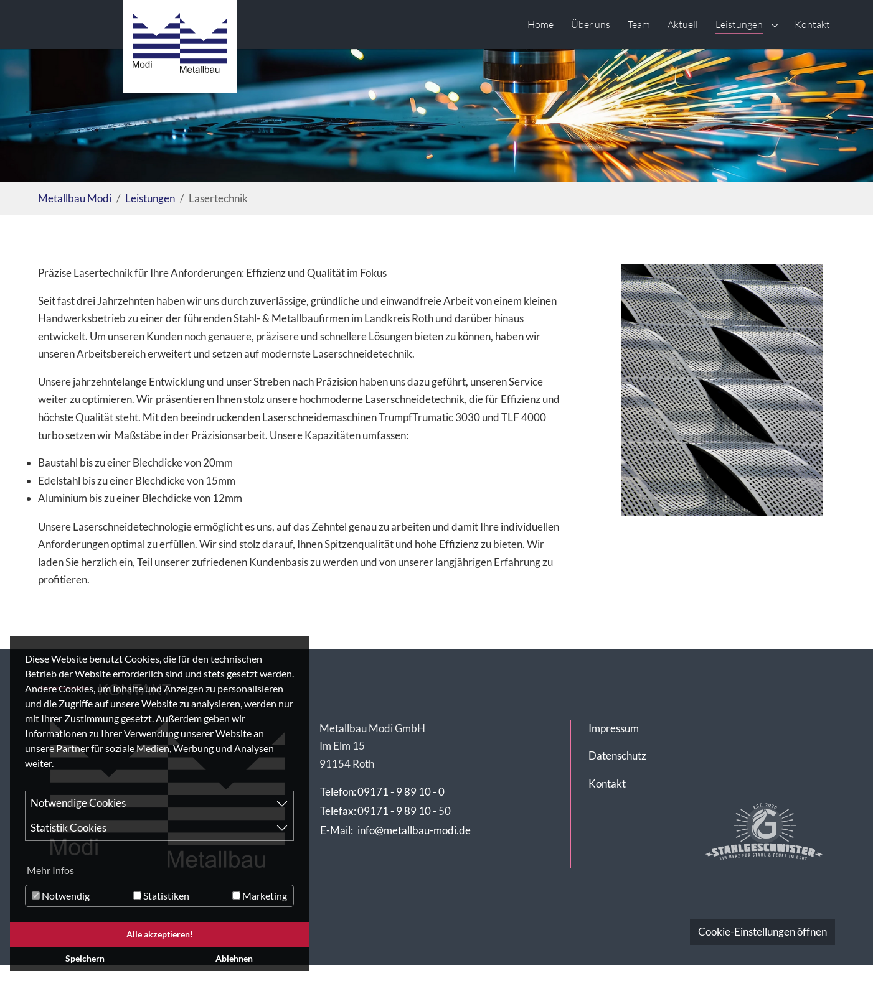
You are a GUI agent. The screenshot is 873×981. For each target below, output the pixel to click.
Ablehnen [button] (234, 958)
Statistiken (161, 895)
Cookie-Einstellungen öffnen (762, 931)
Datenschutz (617, 755)
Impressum (613, 728)
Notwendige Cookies (78, 802)
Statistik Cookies (68, 827)
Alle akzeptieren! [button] (159, 934)
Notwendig (61, 895)
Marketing (259, 895)
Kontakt (607, 783)
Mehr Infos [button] (50, 870)
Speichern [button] (85, 958)
